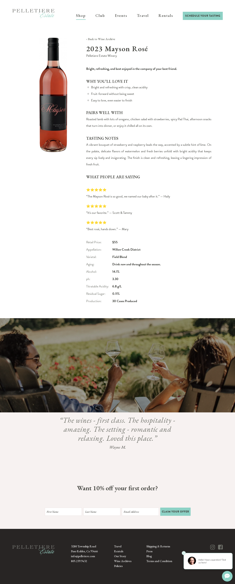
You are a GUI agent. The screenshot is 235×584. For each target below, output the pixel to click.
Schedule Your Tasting (202, 16)
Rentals (165, 15)
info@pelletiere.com (83, 556)
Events (121, 15)
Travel (143, 15)
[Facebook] (220, 547)
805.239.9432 (79, 561)
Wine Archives (122, 561)
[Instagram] (212, 547)
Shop (81, 15)
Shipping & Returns (158, 546)
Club (100, 15)
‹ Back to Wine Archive (100, 39)
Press (149, 551)
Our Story (120, 556)
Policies (118, 566)
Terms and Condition (159, 561)
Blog (149, 556)
